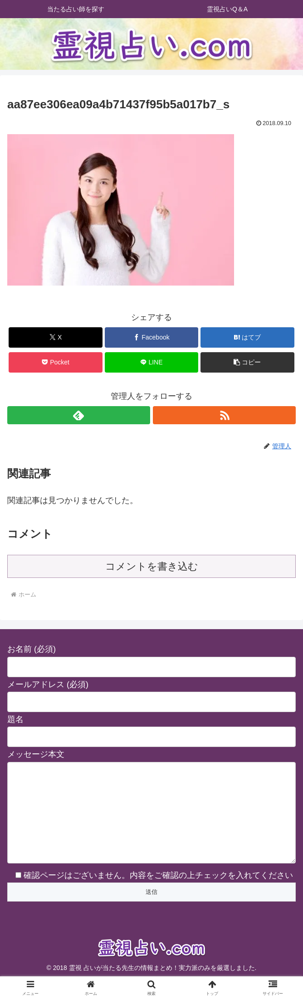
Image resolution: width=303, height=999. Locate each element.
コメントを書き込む (151, 566)
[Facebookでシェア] (152, 337)
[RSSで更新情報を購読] (224, 415)
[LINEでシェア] (152, 362)
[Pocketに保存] (56, 362)
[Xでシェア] (56, 337)
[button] (247, 362)
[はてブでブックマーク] (247, 337)
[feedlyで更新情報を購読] (78, 415)
